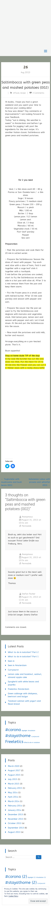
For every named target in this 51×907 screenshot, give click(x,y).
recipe (23, 93)
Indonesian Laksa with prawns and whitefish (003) (39, 482)
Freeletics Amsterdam (18, 689)
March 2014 (13, 801)
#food (16, 93)
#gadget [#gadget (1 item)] (24, 730)
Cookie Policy (13, 896)
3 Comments (38, 93)
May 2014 (13, 792)
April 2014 (13, 797)
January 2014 (14, 810)
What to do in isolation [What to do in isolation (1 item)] (32, 742)
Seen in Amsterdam (17, 665)
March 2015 (13, 784)
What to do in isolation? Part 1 (23, 656)
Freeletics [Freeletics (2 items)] (14, 741)
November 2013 (15, 819)
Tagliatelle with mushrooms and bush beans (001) (11, 482)
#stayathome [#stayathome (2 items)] (18, 735)
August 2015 (14, 775)
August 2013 (14, 832)
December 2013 (15, 814)
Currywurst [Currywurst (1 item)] (35, 736)
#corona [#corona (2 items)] (13, 729)
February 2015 (15, 788)
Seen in (11, 661)
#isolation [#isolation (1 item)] (31, 730)
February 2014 (15, 805)
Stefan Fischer (28, 594)
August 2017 (14, 770)
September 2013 (16, 828)
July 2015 (12, 779)
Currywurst (13, 670)
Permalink (26, 526)
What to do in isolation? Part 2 (23, 652)
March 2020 (13, 766)
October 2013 (14, 823)
